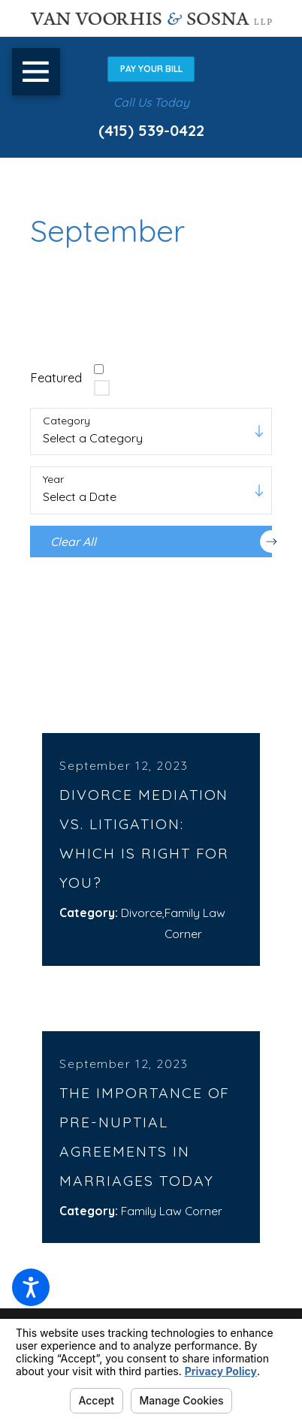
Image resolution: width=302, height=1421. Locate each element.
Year (53, 479)
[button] (31, 1287)
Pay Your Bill (151, 68)
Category (66, 421)
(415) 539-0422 (151, 130)
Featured (56, 377)
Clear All (161, 541)
